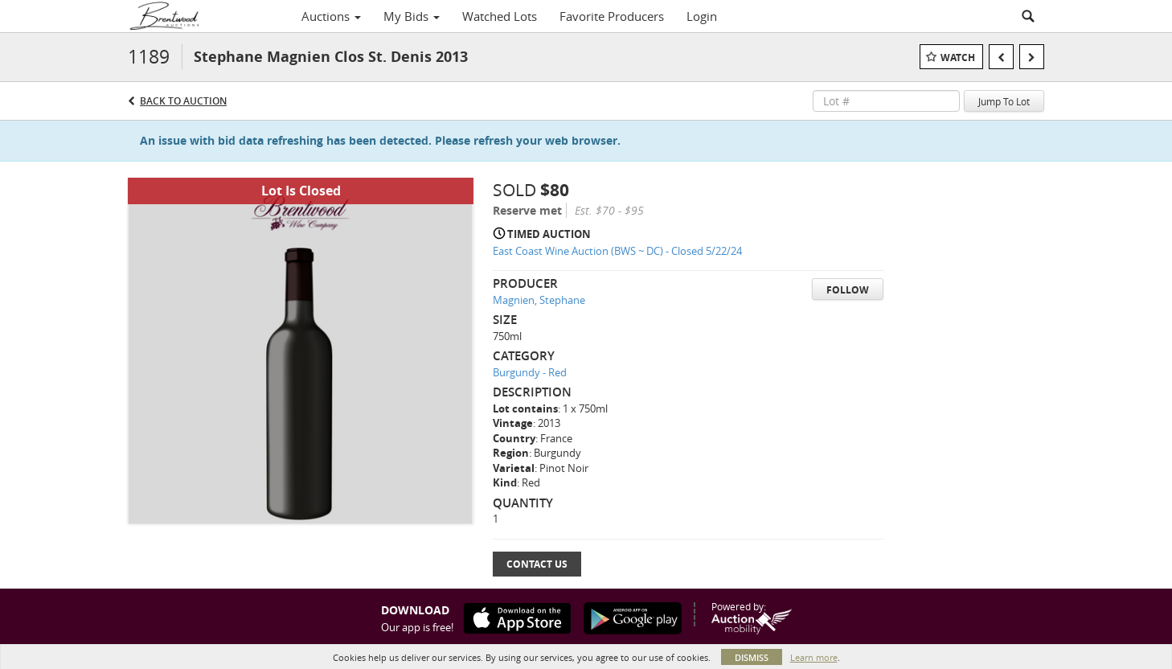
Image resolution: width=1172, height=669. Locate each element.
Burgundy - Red (530, 372)
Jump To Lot (1004, 101)
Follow (847, 290)
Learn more (814, 657)
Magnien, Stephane (539, 300)
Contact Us (537, 564)
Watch (957, 57)
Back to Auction (183, 101)
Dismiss (751, 657)
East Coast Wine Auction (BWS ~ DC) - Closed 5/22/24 (617, 251)
